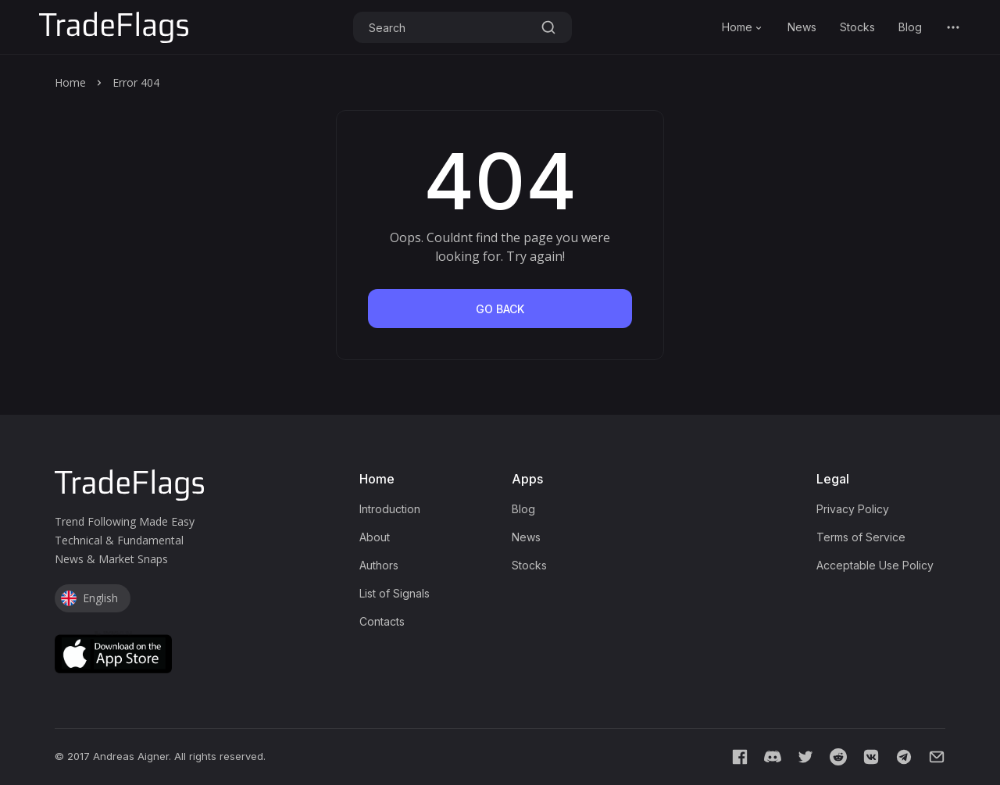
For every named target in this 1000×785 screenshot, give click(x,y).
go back (500, 309)
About (374, 537)
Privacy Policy (852, 509)
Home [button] (743, 27)
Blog (910, 27)
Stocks (857, 27)
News (802, 27)
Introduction (389, 509)
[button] (953, 27)
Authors (378, 565)
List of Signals (394, 593)
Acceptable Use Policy (875, 565)
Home (70, 82)
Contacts (382, 621)
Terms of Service (860, 537)
